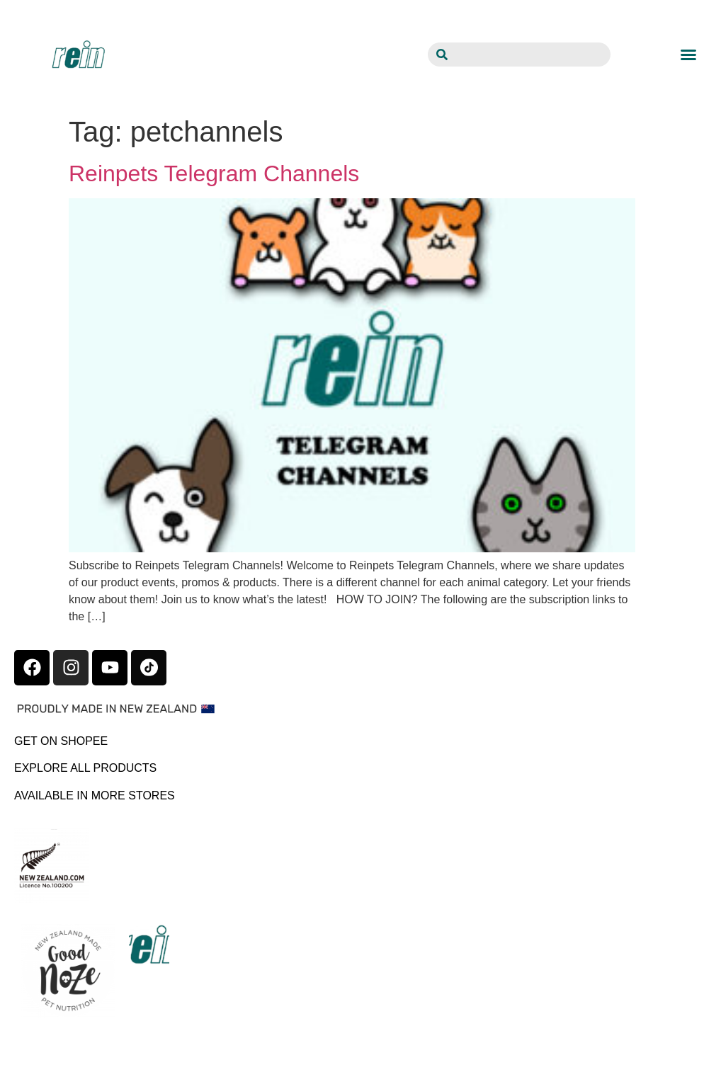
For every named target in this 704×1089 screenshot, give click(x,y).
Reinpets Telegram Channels (214, 173)
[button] (688, 54)
